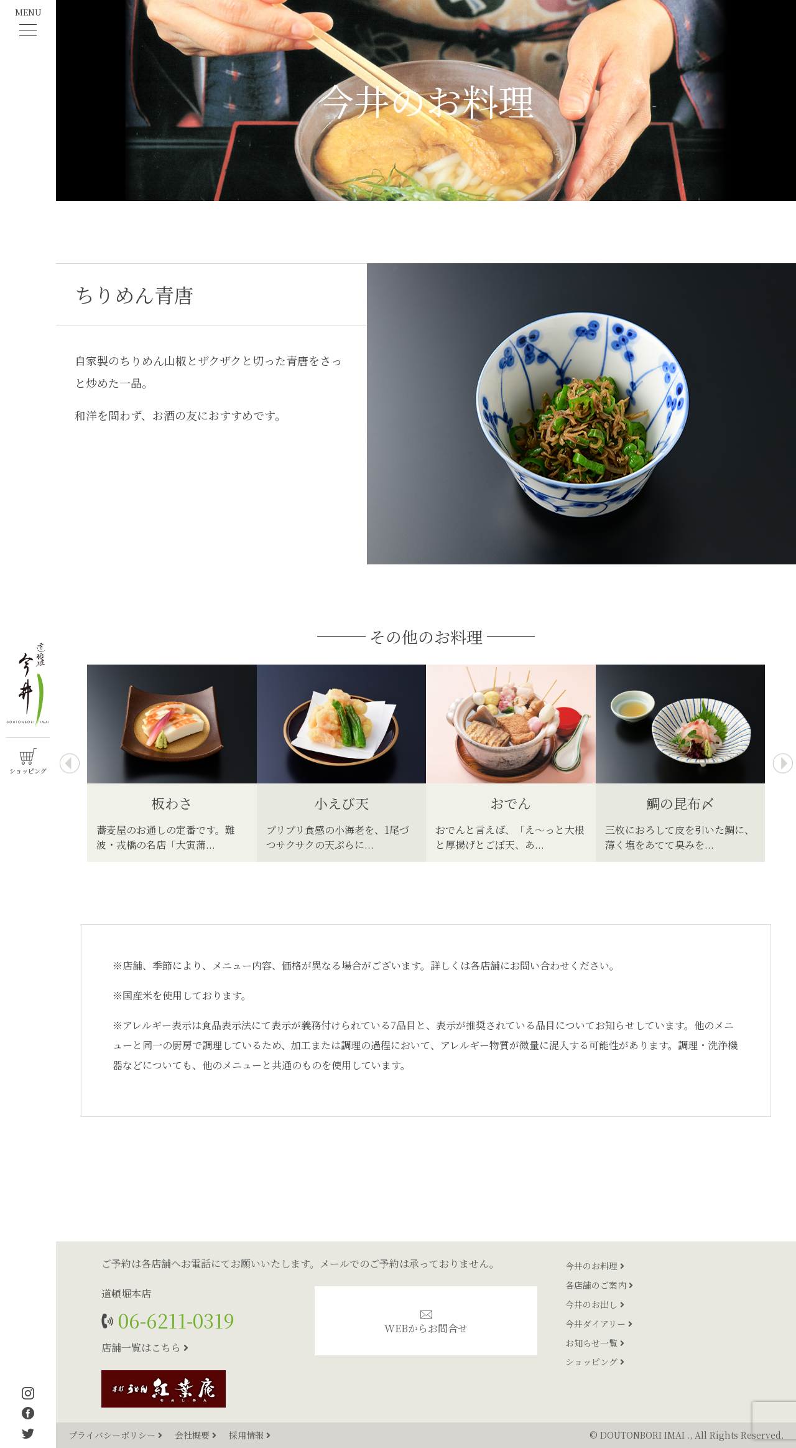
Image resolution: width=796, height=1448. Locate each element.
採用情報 (250, 1435)
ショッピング (594, 1361)
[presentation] (69, 763)
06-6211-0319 (173, 1320)
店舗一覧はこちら (144, 1347)
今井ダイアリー (598, 1323)
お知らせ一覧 (594, 1343)
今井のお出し (594, 1304)
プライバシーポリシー (116, 1435)
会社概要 (197, 1435)
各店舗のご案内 (599, 1285)
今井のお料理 (594, 1265)
